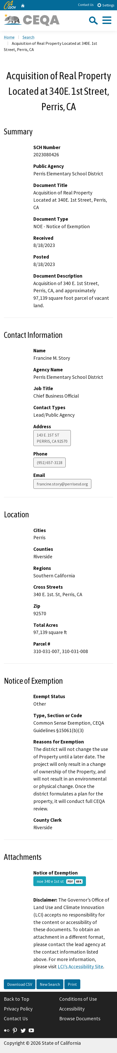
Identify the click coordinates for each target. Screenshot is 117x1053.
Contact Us (85, 5)
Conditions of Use (78, 999)
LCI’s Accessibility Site (80, 966)
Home (9, 37)
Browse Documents (79, 1018)
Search (28, 37)
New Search (50, 984)
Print (72, 984)
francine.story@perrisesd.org (62, 483)
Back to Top (16, 999)
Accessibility (72, 1009)
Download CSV (19, 984)
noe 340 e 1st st (60, 881)
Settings (105, 5)
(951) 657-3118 (49, 462)
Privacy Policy (18, 1009)
